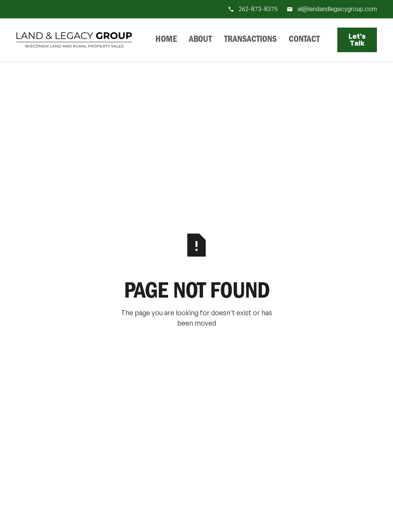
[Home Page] (74, 40)
